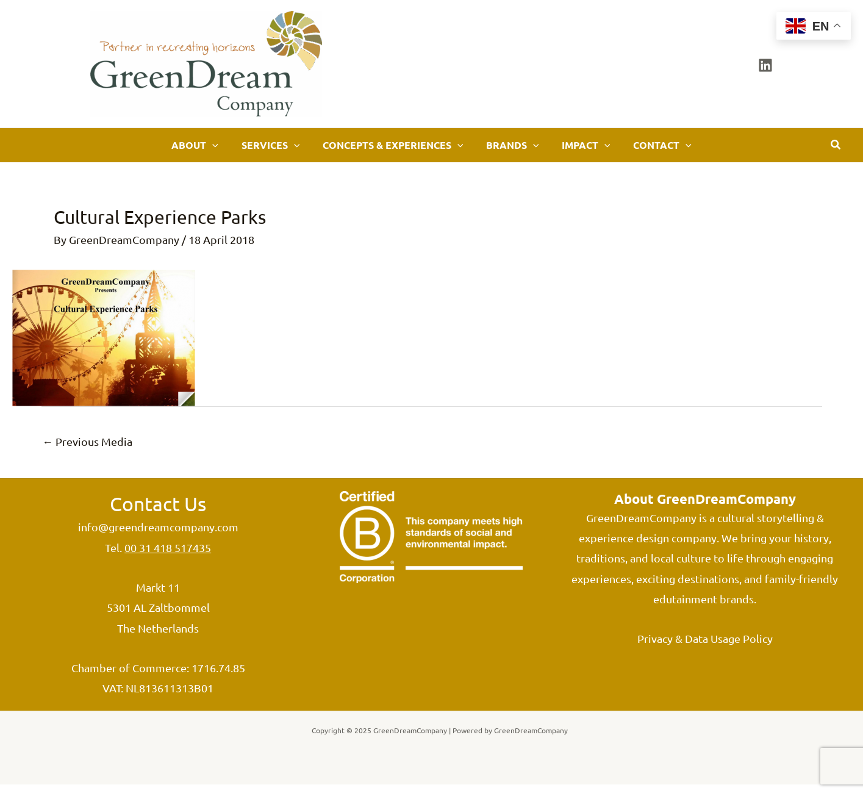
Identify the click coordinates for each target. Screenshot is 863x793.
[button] (836, 149)
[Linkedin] (765, 65)
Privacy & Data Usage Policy (705, 647)
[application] (254, 149)
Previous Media (88, 449)
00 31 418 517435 (167, 556)
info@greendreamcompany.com (158, 535)
